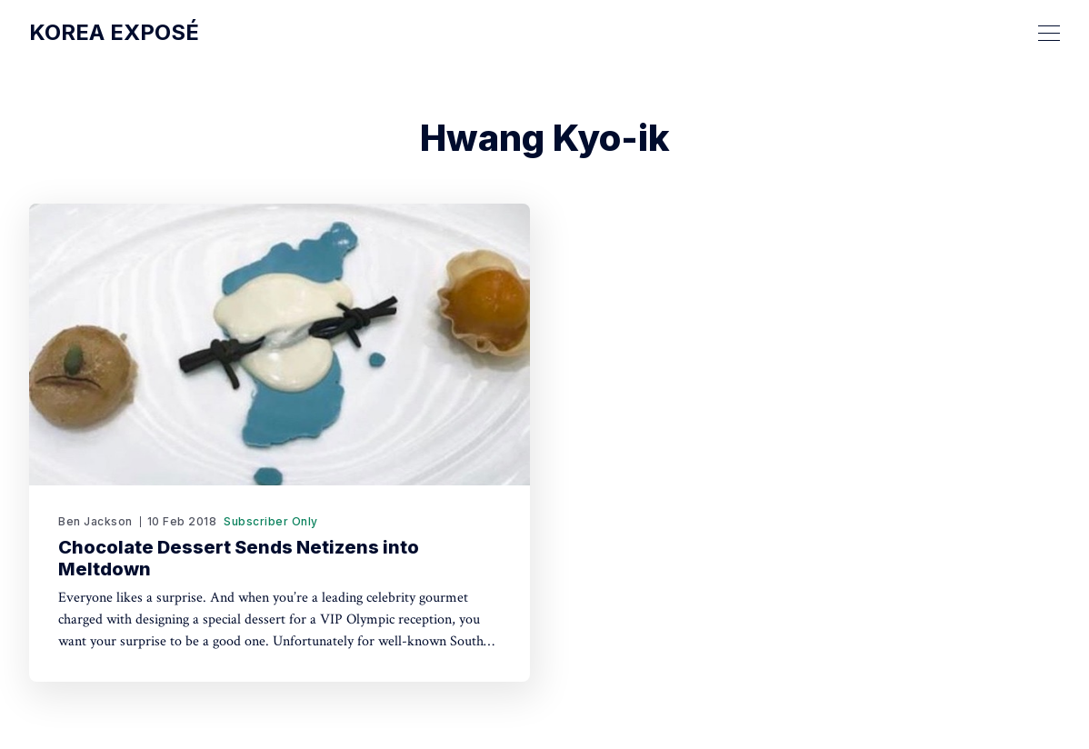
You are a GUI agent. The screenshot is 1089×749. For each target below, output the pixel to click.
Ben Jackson (95, 521)
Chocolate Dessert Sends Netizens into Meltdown (238, 558)
